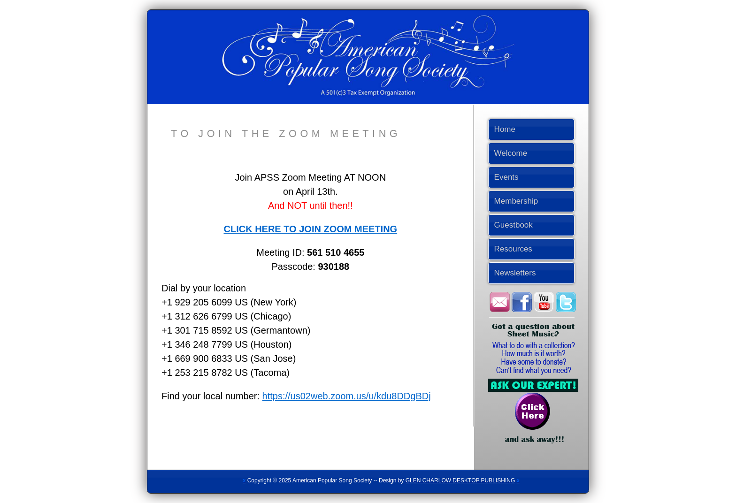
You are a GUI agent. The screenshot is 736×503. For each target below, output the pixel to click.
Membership (516, 201)
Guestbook (513, 225)
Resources (513, 248)
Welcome (511, 153)
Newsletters (515, 272)
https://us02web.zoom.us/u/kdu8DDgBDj (346, 396)
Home (504, 129)
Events (506, 177)
